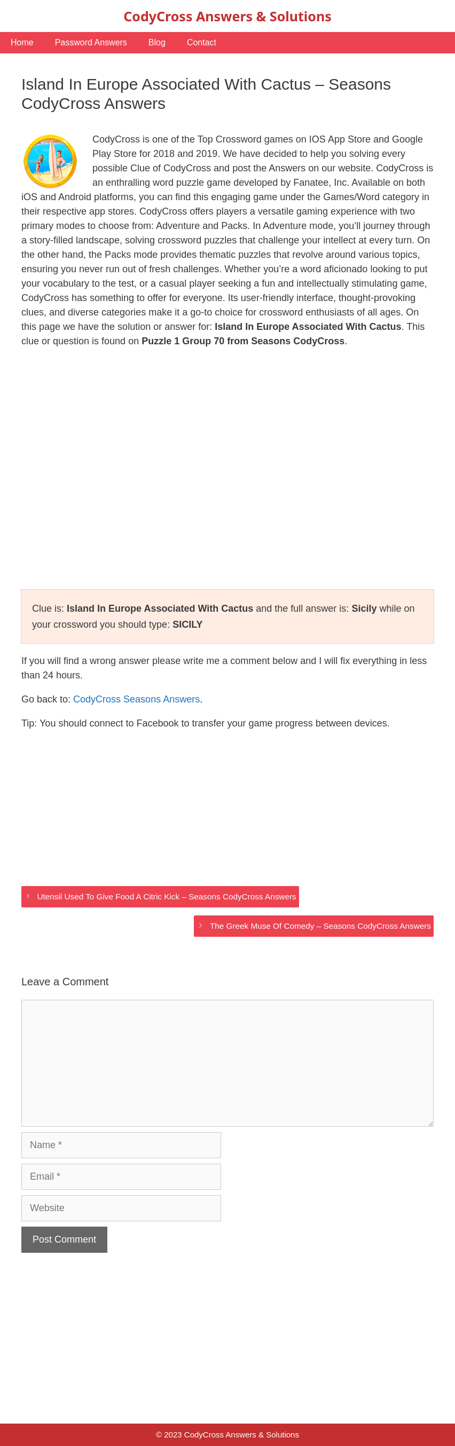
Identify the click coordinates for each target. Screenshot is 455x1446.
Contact (201, 42)
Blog (157, 42)
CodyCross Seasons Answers (136, 699)
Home (22, 42)
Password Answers (91, 42)
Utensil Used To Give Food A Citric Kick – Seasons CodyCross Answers (166, 896)
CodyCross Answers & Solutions (227, 16)
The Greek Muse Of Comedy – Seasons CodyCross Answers (320, 925)
